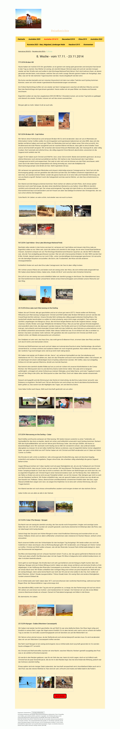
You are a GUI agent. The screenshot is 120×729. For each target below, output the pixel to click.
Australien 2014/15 (51, 39)
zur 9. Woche (60, 696)
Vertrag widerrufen (38, 712)
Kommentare (88, 45)
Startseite (21, 39)
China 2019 (82, 39)
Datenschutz (27, 712)
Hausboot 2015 (74, 45)
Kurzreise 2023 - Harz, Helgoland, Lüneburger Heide (46, 45)
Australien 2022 (96, 39)
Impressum (20, 712)
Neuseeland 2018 (68, 39)
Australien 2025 (34, 39)
